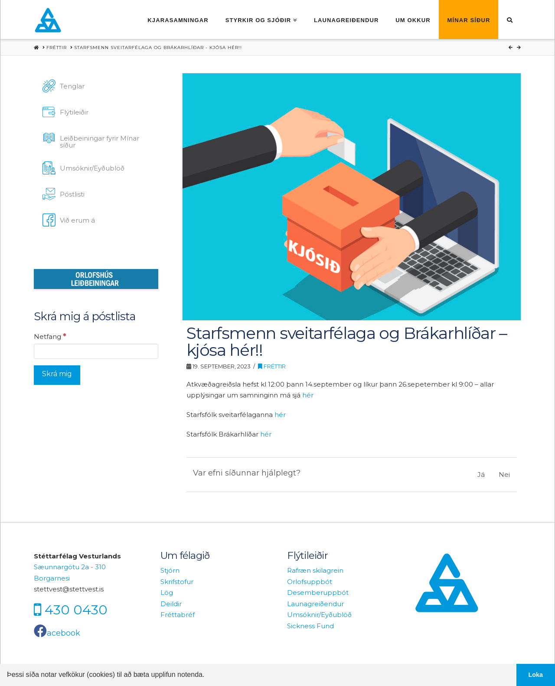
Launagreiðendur (315, 604)
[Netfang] (96, 351)
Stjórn (170, 570)
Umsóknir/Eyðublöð (319, 615)
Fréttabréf (177, 615)
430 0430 (76, 609)
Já (481, 474)
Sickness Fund (310, 626)
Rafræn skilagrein (315, 570)
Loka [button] (536, 674)
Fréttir (272, 366)
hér (307, 395)
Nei (504, 474)
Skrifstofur (176, 582)
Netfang (50, 336)
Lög (166, 592)
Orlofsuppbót (309, 582)
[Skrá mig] (57, 375)
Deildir (171, 604)
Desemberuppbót (318, 592)
